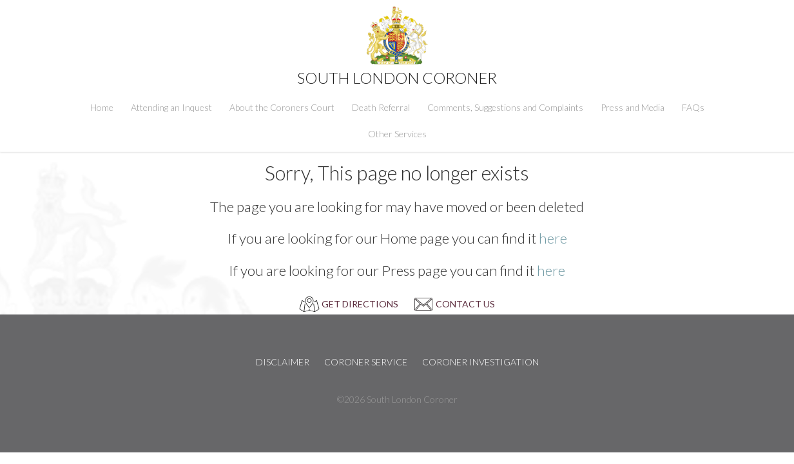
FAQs (693, 107)
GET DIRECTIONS (360, 303)
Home (101, 107)
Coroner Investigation (480, 361)
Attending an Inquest (171, 107)
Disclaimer (282, 361)
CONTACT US (465, 303)
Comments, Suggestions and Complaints (505, 107)
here (553, 238)
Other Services (397, 133)
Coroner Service (365, 361)
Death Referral (381, 107)
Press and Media (632, 107)
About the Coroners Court (281, 107)
